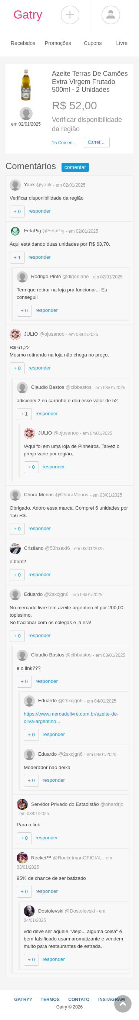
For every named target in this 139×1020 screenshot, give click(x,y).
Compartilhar (70, 15)
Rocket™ (60, 858)
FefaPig (38, 230)
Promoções (58, 43)
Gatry (27, 14)
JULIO (38, 334)
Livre (122, 43)
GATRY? (23, 999)
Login (111, 15)
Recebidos (23, 43)
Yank (31, 184)
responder (40, 211)
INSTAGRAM (111, 999)
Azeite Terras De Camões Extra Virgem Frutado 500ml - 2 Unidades (90, 81)
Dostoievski (60, 911)
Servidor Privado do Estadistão (70, 804)
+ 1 (17, 257)
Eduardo (40, 594)
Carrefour (97, 142)
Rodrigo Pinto (53, 276)
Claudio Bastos (55, 387)
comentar (75, 167)
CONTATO (78, 999)
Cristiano (40, 548)
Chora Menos (50, 494)
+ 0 (17, 211)
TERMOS (50, 999)
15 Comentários (65, 142)
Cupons (93, 43)
